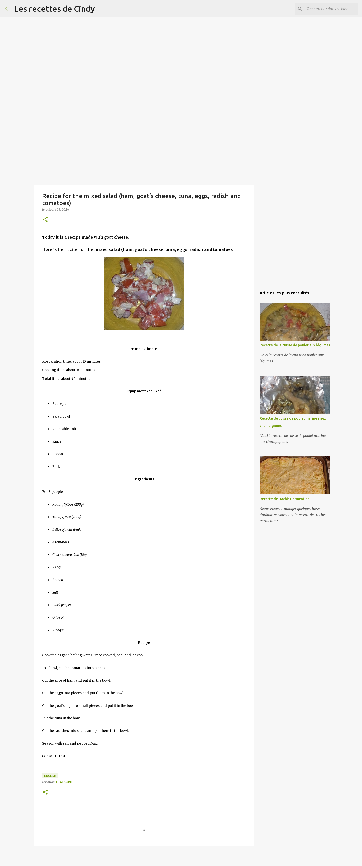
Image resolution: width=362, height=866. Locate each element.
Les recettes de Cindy (54, 8)
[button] (45, 219)
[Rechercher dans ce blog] (331, 9)
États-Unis (64, 782)
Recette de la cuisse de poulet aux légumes (295, 345)
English (50, 775)
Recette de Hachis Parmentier (284, 499)
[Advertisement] (151, 35)
